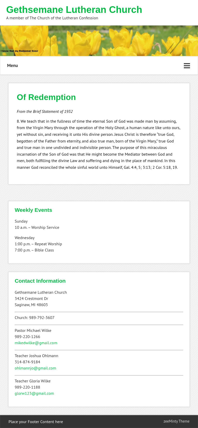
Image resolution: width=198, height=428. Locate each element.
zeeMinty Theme (176, 421)
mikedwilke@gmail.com (36, 342)
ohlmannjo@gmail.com (35, 368)
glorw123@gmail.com (34, 393)
